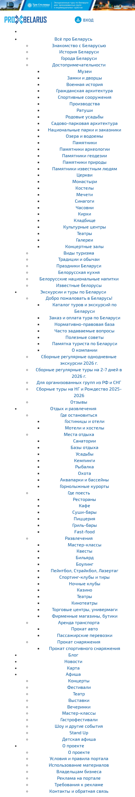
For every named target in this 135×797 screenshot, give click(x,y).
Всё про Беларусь (73, 38)
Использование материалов (79, 764)
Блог (73, 654)
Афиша (73, 674)
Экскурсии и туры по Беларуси (73, 291)
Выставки (78, 700)
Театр (79, 693)
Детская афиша (79, 739)
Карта (73, 667)
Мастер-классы (79, 713)
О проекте (73, 745)
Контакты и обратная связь (78, 791)
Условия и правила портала (79, 758)
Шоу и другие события (79, 726)
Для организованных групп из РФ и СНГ (79, 382)
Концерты (79, 680)
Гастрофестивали (79, 719)
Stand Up (78, 732)
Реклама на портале (79, 778)
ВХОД (88, 20)
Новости (73, 661)
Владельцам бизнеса (79, 771)
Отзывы (78, 401)
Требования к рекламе (78, 784)
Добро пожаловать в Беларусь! (79, 298)
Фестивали (79, 687)
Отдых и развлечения (73, 408)
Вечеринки (78, 706)
